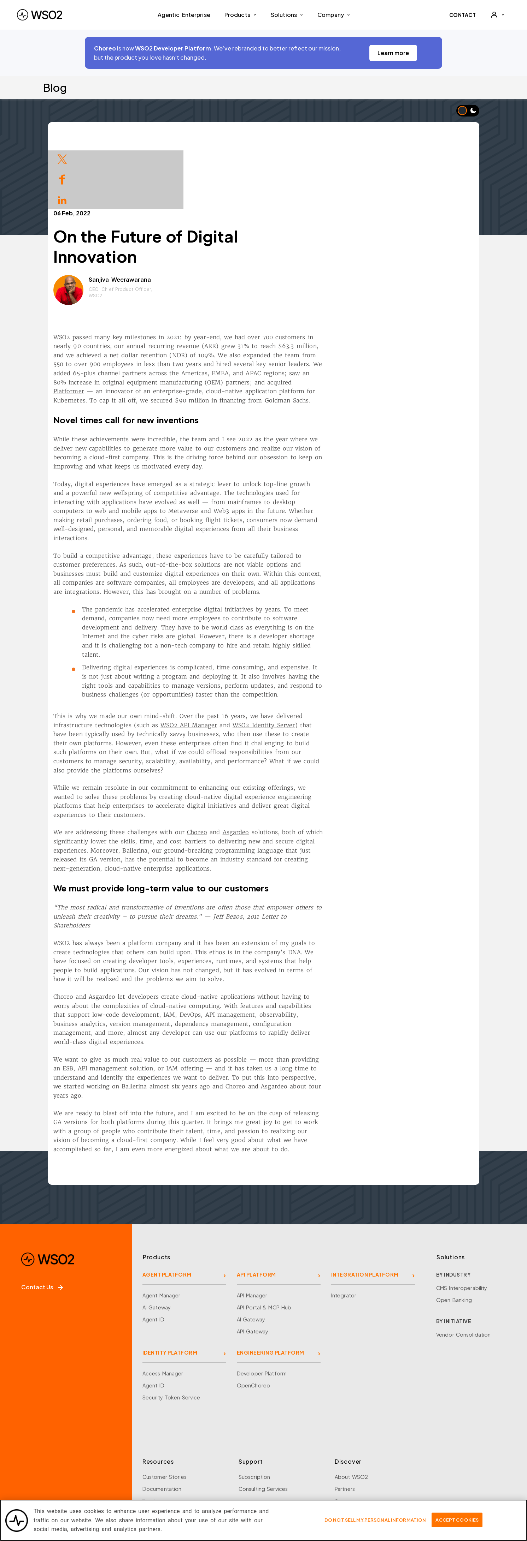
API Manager (252, 1231)
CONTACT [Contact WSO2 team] (462, 15)
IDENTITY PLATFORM (170, 1288)
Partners (345, 1424)
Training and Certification (174, 1484)
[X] (48, 1464)
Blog (55, 87)
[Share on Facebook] (62, 179)
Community (349, 1472)
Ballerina (205, 786)
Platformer (138, 326)
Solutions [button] (287, 14)
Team (342, 1436)
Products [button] (240, 14)
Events (150, 1436)
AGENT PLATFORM (167, 1210)
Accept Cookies (457, 1524)
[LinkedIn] (72, 1464)
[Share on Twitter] (62, 158)
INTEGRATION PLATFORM (365, 1210)
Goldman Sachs (357, 336)
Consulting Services (263, 1424)
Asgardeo (306, 767)
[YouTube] (96, 1464)
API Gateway (252, 1267)
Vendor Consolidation (463, 1270)
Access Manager (162, 1309)
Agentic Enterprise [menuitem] (184, 14)
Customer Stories (164, 1412)
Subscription (254, 1412)
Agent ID (153, 1255)
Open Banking (454, 1235)
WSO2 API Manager (259, 660)
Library (150, 1448)
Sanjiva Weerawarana (190, 215)
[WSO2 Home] (39, 14)
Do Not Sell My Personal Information (375, 1524)
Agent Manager (161, 1231)
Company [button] (333, 14)
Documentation (162, 1424)
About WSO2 (351, 1412)
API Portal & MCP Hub (264, 1243)
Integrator (343, 1231)
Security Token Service (171, 1333)
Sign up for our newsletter (57, 1494)
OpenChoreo (253, 1321)
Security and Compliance (366, 1484)
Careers (344, 1448)
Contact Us (42, 1222)
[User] (497, 15)
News (341, 1460)
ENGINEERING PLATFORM (270, 1288)
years (342, 545)
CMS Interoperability (461, 1223)
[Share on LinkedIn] (62, 199)
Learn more (393, 52)
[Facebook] (24, 1464)
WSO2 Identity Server (334, 660)
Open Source (159, 1460)
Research (153, 1472)
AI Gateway (156, 1243)
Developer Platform (262, 1309)
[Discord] (120, 1464)
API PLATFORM (256, 1210)
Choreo (267, 767)
